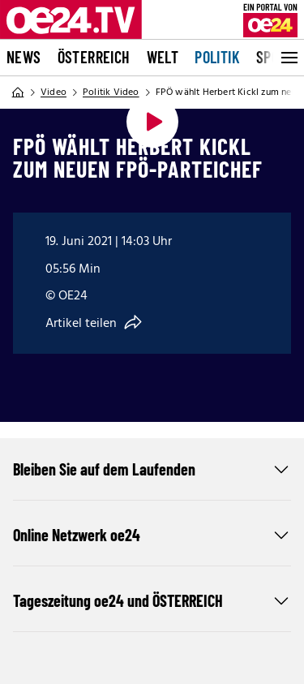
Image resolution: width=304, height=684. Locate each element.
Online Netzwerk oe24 (152, 534)
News (23, 57)
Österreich (94, 57)
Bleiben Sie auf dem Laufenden (152, 469)
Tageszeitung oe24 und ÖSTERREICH (152, 600)
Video (53, 92)
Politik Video (111, 92)
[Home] (17, 92)
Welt (163, 57)
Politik (217, 57)
